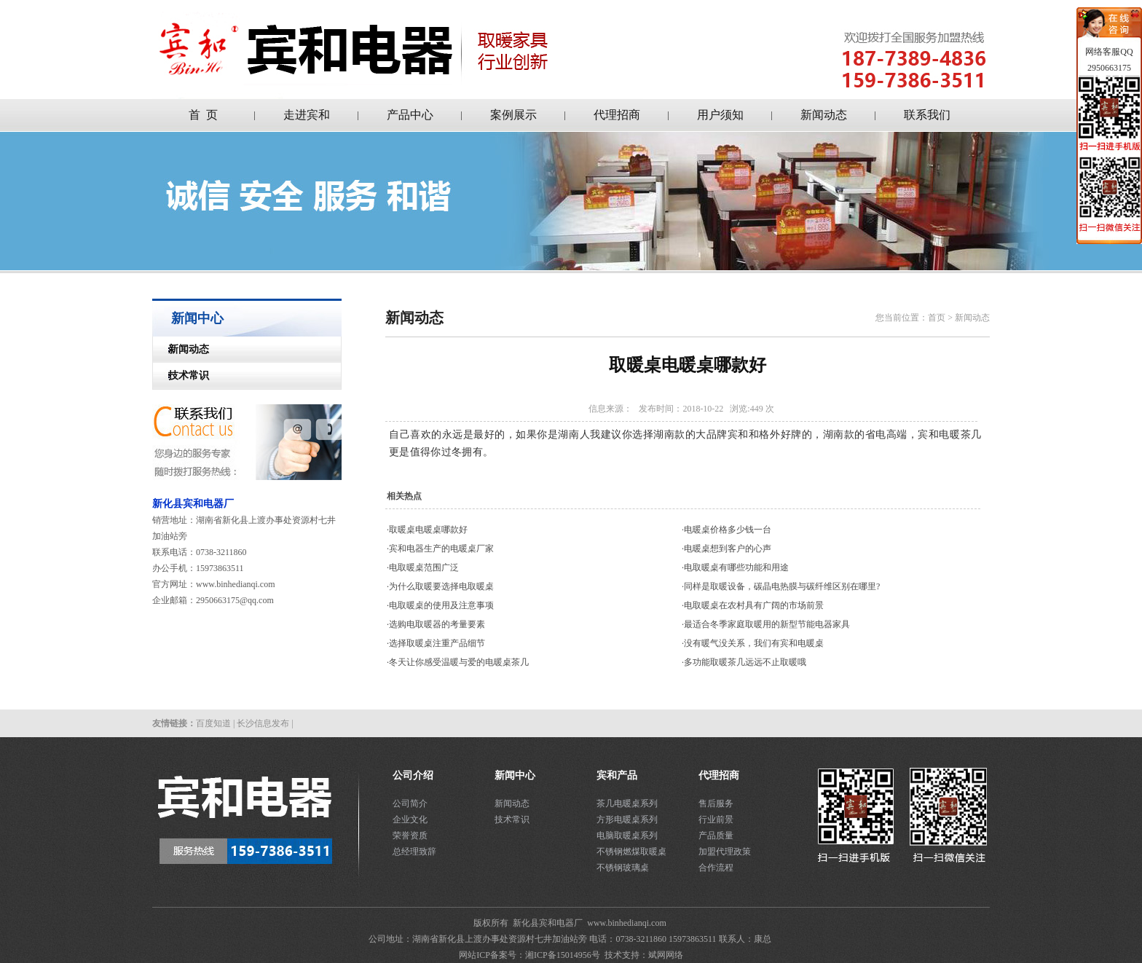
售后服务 (715, 803)
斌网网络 (665, 955)
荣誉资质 (410, 835)
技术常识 (181, 375)
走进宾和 (306, 115)
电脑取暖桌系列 (627, 835)
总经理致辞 (414, 851)
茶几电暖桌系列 (627, 803)
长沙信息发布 (263, 723)
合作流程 (715, 867)
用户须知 (720, 115)
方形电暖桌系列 (627, 819)
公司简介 (410, 803)
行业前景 (715, 819)
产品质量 (715, 835)
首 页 (203, 115)
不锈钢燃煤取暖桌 (631, 851)
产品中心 (410, 115)
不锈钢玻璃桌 (622, 867)
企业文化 (410, 819)
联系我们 (927, 115)
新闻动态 (823, 115)
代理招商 (617, 115)
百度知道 (213, 723)
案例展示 (513, 115)
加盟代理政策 (724, 851)
